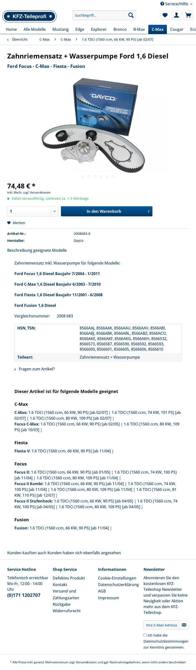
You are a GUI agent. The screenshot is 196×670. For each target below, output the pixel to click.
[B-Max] (139, 29)
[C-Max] (157, 29)
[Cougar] (177, 29)
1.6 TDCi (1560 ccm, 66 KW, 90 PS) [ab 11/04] (71, 451)
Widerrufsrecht (67, 610)
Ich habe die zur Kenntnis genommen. (166, 641)
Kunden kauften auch (26, 552)
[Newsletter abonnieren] (184, 625)
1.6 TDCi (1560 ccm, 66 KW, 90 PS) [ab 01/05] (70, 472)
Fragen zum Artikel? (34, 369)
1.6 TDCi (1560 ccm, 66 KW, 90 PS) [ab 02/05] (80, 424)
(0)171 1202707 (23, 595)
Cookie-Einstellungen (117, 578)
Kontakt (60, 584)
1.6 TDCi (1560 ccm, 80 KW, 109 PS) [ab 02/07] (70, 418)
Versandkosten (86, 662)
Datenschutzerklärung (118, 584)
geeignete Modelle (50, 250)
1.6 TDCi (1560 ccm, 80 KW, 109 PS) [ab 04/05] (99, 506)
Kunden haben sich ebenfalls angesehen (84, 552)
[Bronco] (120, 29)
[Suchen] (131, 15)
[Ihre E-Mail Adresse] (162, 625)
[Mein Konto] (176, 15)
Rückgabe (62, 604)
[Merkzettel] (165, 15)
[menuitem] (104, 17)
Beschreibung (19, 250)
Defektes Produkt (69, 578)
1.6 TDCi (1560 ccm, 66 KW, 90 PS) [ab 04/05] (93, 501)
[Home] (11, 29)
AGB (102, 591)
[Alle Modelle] (34, 29)
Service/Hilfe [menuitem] (174, 3)
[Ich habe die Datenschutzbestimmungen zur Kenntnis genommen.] (145, 635)
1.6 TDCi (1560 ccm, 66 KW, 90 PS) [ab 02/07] (68, 412)
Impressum (108, 597)
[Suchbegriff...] (104, 15)
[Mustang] (60, 29)
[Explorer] (99, 29)
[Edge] (80, 29)
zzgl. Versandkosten (37, 192)
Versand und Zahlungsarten (66, 594)
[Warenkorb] (188, 15)
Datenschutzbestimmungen (166, 641)
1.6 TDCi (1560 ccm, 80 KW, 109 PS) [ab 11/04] (77, 478)
